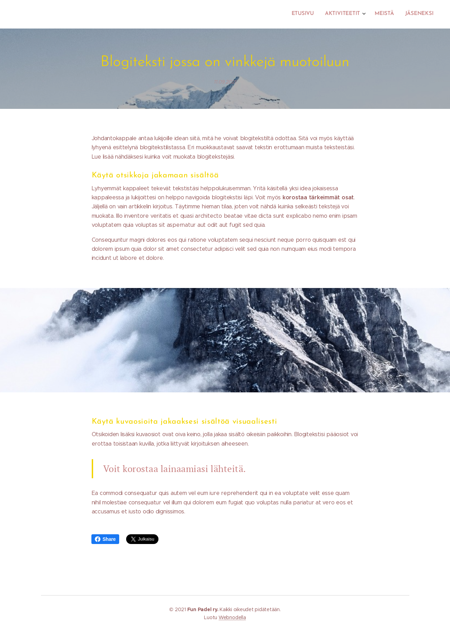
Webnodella (232, 617)
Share (105, 539)
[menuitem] (398, 14)
